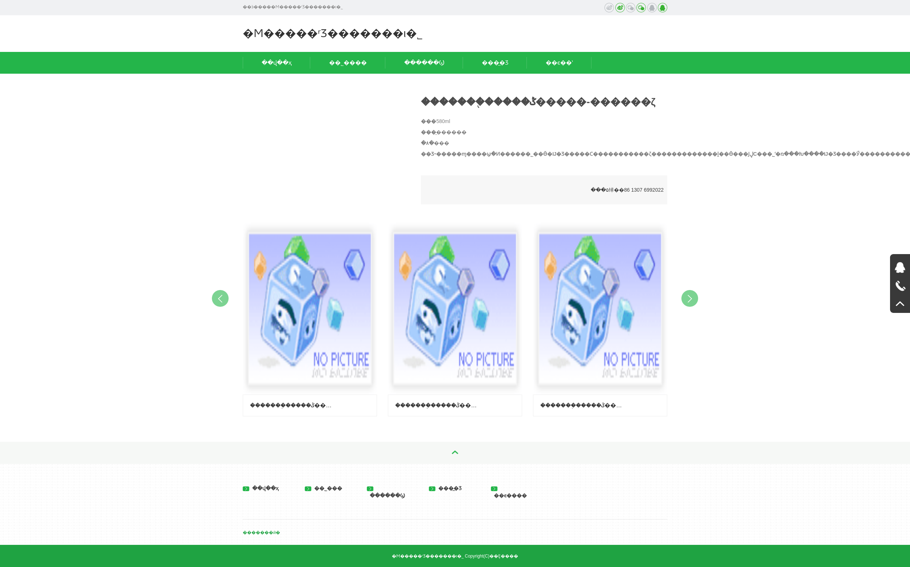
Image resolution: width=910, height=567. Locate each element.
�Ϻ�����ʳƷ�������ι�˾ (333, 33)
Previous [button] (220, 298)
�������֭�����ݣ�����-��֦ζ (292, 405)
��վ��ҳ (277, 63)
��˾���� (348, 63)
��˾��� (323, 488)
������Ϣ (424, 63)
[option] (309, 317)
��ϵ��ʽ (559, 63)
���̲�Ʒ (495, 63)
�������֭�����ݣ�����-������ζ (437, 405)
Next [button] (689, 298)
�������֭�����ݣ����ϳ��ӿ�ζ (582, 405)
